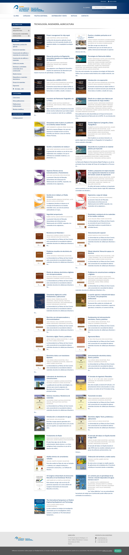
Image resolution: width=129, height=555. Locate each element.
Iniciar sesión (112, 1)
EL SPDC (16, 16)
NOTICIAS (74, 16)
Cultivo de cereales (18, 63)
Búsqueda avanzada (97, 10)
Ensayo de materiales (19, 82)
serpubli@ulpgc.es (102, 538)
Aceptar (118, 551)
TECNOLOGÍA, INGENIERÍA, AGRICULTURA (21, 35)
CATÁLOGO (26, 16)
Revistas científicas (18, 109)
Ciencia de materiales (19, 50)
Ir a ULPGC (86, 7)
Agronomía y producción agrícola (20, 45)
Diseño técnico (17, 74)
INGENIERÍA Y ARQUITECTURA (21, 29)
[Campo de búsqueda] (104, 7)
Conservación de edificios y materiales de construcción (21, 54)
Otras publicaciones (18, 101)
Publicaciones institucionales (17, 105)
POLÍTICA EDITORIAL (40, 16)
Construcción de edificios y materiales (20, 59)
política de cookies (107, 550)
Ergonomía (16, 85)
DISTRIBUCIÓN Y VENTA (59, 16)
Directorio (103, 1)
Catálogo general (18, 118)
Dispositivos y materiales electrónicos (20, 78)
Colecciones (16, 97)
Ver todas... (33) (18, 89)
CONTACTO (84, 16)
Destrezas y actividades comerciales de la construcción (19, 69)
